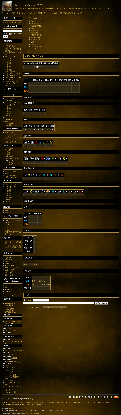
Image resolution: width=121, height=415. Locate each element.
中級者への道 (10, 47)
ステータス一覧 (10, 142)
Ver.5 (9, 222)
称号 (6, 121)
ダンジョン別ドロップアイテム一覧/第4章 (40, 402)
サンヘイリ (9, 287)
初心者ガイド (10, 45)
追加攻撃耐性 (36, 26)
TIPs (7, 85)
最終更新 (71, 13)
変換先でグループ (14, 164)
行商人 (7, 210)
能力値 (33, 21)
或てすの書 (9, 275)
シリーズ (10, 198)
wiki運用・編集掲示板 (13, 246)
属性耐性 (34, 33)
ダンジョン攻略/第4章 (73, 402)
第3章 (9, 62)
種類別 (9, 100)
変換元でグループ (14, 162)
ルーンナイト (10, 354)
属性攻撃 (34, 30)
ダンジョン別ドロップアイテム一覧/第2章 (13, 376)
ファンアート (10, 273)
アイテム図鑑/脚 (11, 358)
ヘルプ (79, 13)
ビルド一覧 (9, 79)
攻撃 (8, 151)
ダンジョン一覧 (10, 171)
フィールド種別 (10, 175)
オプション (9, 117)
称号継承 (10, 123)
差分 (23, 13)
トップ (6, 13)
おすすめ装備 (10, 75)
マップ (7, 201)
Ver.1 (9, 230)
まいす (7, 286)
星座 (8, 68)
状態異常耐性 (36, 37)
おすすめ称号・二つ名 (13, 77)
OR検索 (18, 34)
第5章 (9, 66)
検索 (65, 13)
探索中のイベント (11, 177)
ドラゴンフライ (10, 371)
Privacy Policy (25, 413)
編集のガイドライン (12, 22)
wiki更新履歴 (9, 309)
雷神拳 (7, 390)
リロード (46, 13)
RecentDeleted (10, 313)
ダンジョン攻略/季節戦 (13, 350)
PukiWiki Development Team (26, 411)
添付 (40, 13)
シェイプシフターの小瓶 (41, 284)
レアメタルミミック (28, 4)
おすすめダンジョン (12, 74)
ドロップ (34, 49)
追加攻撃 (34, 23)
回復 (8, 153)
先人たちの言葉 (10, 186)
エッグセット (10, 381)
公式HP (8, 258)
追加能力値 (35, 39)
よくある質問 (10, 269)
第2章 (9, 60)
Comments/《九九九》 (13, 362)
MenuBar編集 (10, 303)
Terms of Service (33, 413)
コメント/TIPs (10, 330)
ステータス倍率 (12, 158)
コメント (30, 52)
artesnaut (11, 408)
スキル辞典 (9, 149)
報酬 (8, 199)
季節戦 (9, 70)
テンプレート (10, 307)
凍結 (18, 13)
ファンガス (9, 373)
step (6, 293)
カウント (34, 42)
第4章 (9, 64)
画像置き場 (9, 311)
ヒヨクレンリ (10, 295)
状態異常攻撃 (36, 35)
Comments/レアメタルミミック (55, 307)
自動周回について (11, 72)
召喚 (8, 155)
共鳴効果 (8, 125)
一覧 (60, 13)
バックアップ (32, 13)
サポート (10, 157)
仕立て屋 (8, 212)
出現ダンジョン (37, 46)
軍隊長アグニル (10, 365)
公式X (7, 262)
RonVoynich (9, 289)
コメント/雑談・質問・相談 (15, 402)
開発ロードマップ (11, 267)
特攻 (33, 28)
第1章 (9, 58)
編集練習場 (9, 305)
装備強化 (10, 119)
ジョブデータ (10, 134)
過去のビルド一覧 (11, 81)
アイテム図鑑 (10, 98)
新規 (55, 13)
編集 (13, 13)
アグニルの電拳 (10, 392)
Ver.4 (9, 224)
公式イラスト (10, 203)
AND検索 (8, 34)
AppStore (8, 263)
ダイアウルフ (10, 369)
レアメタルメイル (38, 281)
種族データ (9, 132)
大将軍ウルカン (10, 367)
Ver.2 (9, 228)
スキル (33, 44)
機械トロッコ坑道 (30, 264)
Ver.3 (9, 226)
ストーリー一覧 (10, 184)
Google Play (9, 265)
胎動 (6, 379)
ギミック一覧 (10, 83)
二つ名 (7, 136)
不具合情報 (9, 271)
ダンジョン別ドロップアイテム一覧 (13, 103)
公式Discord (9, 260)
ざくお (7, 291)
